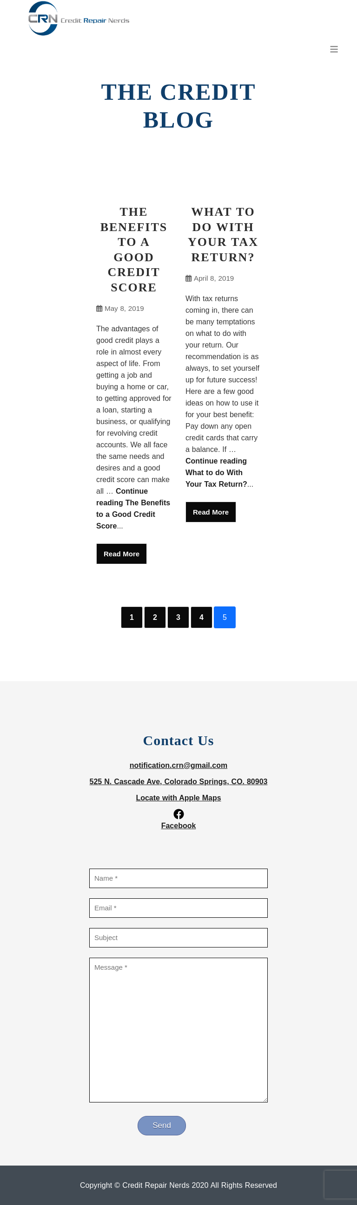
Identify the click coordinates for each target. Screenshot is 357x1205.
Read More (121, 554)
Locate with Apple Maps (178, 798)
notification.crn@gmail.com (178, 765)
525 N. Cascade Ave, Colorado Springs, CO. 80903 (179, 782)
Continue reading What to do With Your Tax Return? (216, 472)
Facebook (178, 826)
